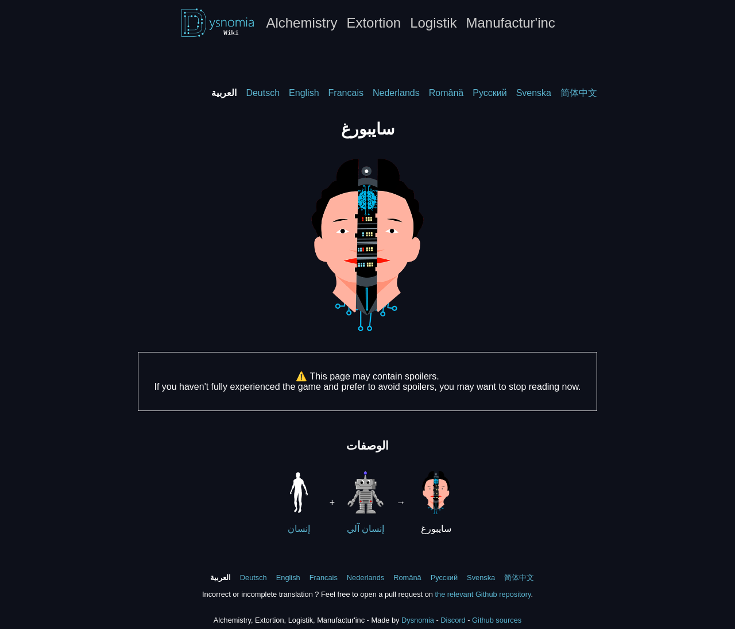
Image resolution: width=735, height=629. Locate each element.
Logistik (433, 22)
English (304, 93)
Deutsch (263, 93)
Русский (489, 93)
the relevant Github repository (483, 594)
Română (446, 93)
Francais (345, 93)
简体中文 (578, 93)
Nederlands (396, 93)
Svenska (533, 93)
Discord (452, 620)
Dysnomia (417, 620)
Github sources (496, 620)
